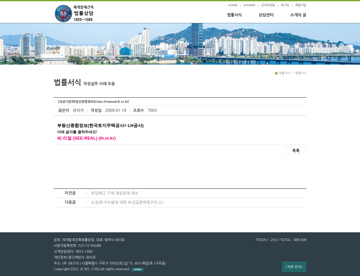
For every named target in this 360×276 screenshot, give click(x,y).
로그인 (285, 5)
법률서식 (234, 15)
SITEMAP (249, 5)
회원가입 (300, 5)
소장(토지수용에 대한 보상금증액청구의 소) (127, 202)
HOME (232, 5)
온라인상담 (268, 5)
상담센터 (266, 15)
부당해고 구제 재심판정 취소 (115, 193)
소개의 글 (298, 15)
